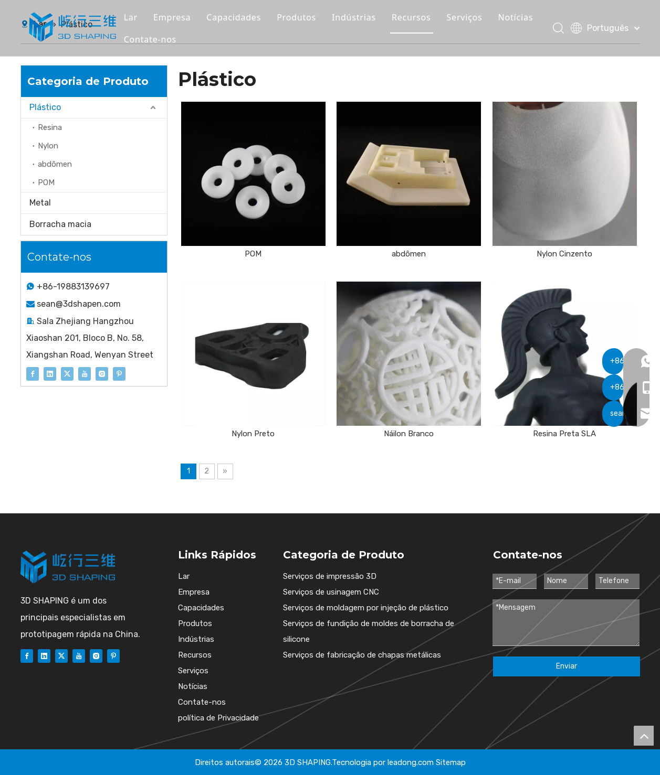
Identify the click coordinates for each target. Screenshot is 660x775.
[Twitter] (67, 373)
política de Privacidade (218, 718)
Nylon (48, 145)
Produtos (303, 18)
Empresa (178, 18)
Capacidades (240, 18)
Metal (40, 203)
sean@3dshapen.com (79, 304)
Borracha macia (60, 224)
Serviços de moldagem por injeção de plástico (365, 607)
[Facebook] (32, 373)
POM (46, 182)
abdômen (55, 164)
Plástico (45, 107)
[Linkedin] (50, 373)
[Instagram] (102, 373)
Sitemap (451, 762)
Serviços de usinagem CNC (331, 592)
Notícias (522, 18)
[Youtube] (84, 373)
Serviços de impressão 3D (329, 576)
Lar (137, 18)
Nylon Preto (253, 433)
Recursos (418, 18)
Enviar (566, 666)
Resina (50, 127)
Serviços (471, 18)
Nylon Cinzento (564, 254)
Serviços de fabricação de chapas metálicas (362, 655)
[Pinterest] (119, 373)
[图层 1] (67, 567)
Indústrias (361, 18)
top (644, 736)
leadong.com (410, 762)
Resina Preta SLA (564, 433)
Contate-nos (156, 40)
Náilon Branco (409, 433)
